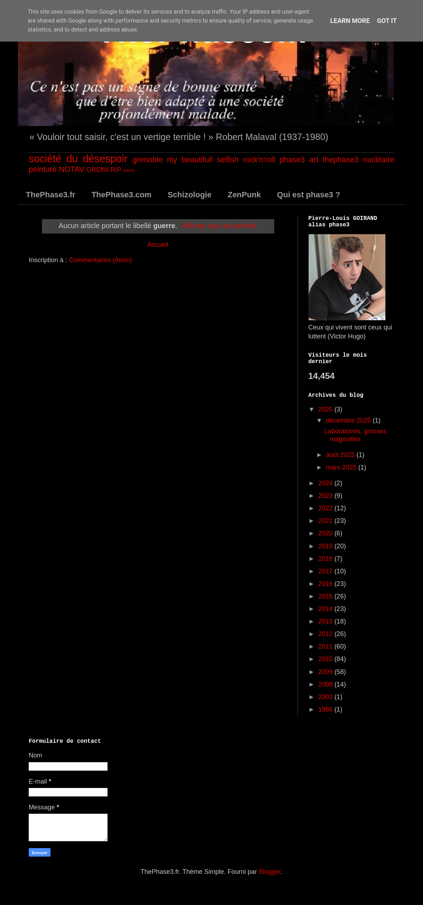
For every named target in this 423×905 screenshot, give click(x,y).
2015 (326, 596)
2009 (326, 671)
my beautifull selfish (203, 159)
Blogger (270, 871)
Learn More (350, 20)
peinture (43, 169)
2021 (326, 520)
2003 (326, 697)
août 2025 (341, 454)
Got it (387, 20)
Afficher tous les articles (219, 226)
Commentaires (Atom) (100, 260)
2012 (326, 633)
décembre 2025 (349, 420)
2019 (326, 546)
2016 (326, 583)
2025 (326, 409)
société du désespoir (78, 158)
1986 (326, 709)
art (313, 159)
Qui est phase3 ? (308, 194)
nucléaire (378, 159)
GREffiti (97, 169)
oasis (129, 170)
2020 (326, 533)
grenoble (148, 159)
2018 (326, 558)
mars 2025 (342, 467)
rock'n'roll (259, 159)
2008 (326, 684)
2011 (326, 646)
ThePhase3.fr (50, 194)
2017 (326, 571)
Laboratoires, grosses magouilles (355, 435)
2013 (326, 621)
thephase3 (341, 159)
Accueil (157, 244)
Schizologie (190, 194)
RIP (115, 169)
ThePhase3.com (121, 194)
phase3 (292, 159)
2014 (326, 608)
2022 (326, 508)
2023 (326, 495)
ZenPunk (244, 194)
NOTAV (71, 169)
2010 (326, 659)
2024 (326, 483)
